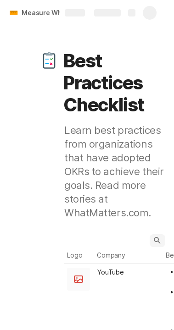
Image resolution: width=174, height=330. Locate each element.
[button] (49, 61)
